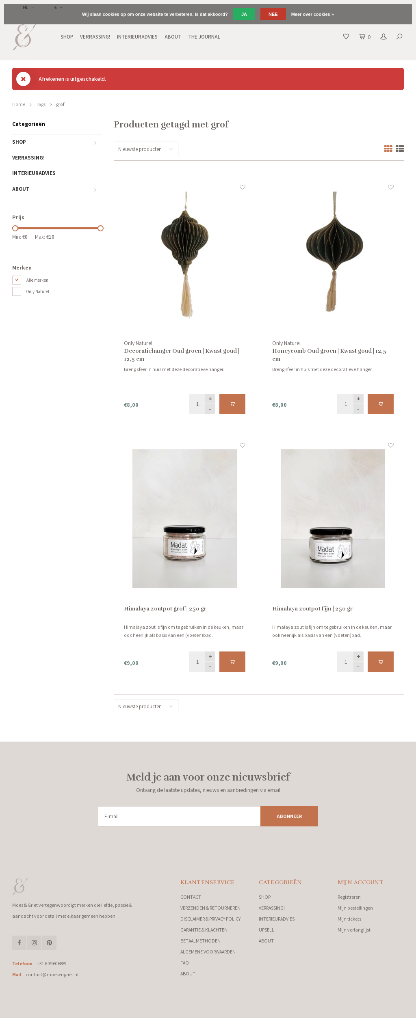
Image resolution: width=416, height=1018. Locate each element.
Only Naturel (37, 291)
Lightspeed (101, 1010)
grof (60, 104)
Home (18, 104)
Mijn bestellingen (355, 908)
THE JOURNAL (204, 36)
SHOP (67, 36)
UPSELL (266, 930)
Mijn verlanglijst (354, 930)
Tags (41, 104)
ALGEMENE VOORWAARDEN (208, 952)
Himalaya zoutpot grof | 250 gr (165, 608)
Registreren (349, 897)
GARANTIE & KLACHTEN (204, 930)
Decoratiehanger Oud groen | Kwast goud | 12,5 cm (181, 354)
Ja (244, 14)
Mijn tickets (349, 919)
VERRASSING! (95, 36)
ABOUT (173, 36)
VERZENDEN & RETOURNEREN (210, 908)
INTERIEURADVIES (137, 36)
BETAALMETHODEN (200, 941)
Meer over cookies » (312, 14)
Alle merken (37, 280)
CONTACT (190, 897)
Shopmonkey (144, 1010)
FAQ (184, 963)
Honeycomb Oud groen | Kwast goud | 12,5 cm (329, 354)
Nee (273, 14)
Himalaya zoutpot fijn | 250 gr (312, 608)
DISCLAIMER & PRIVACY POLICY (210, 919)
